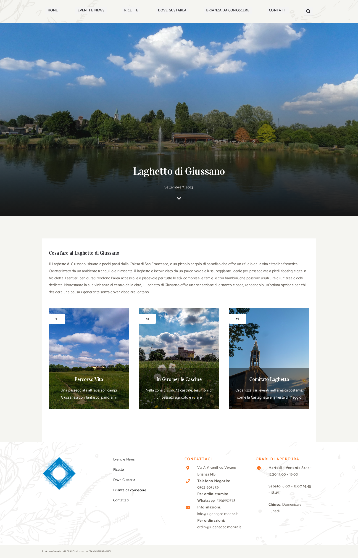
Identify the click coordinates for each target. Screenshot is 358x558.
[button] (308, 11)
